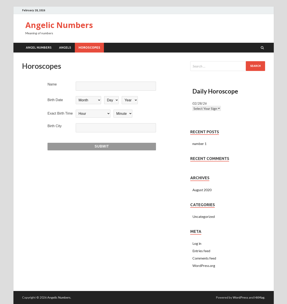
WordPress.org (203, 265)
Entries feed (201, 251)
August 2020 (202, 190)
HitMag (259, 297)
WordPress (240, 297)
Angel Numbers (39, 47)
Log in (196, 243)
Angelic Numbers (59, 25)
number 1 (199, 143)
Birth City (55, 126)
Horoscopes (89, 47)
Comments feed (204, 258)
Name (52, 84)
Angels (65, 47)
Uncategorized (203, 216)
